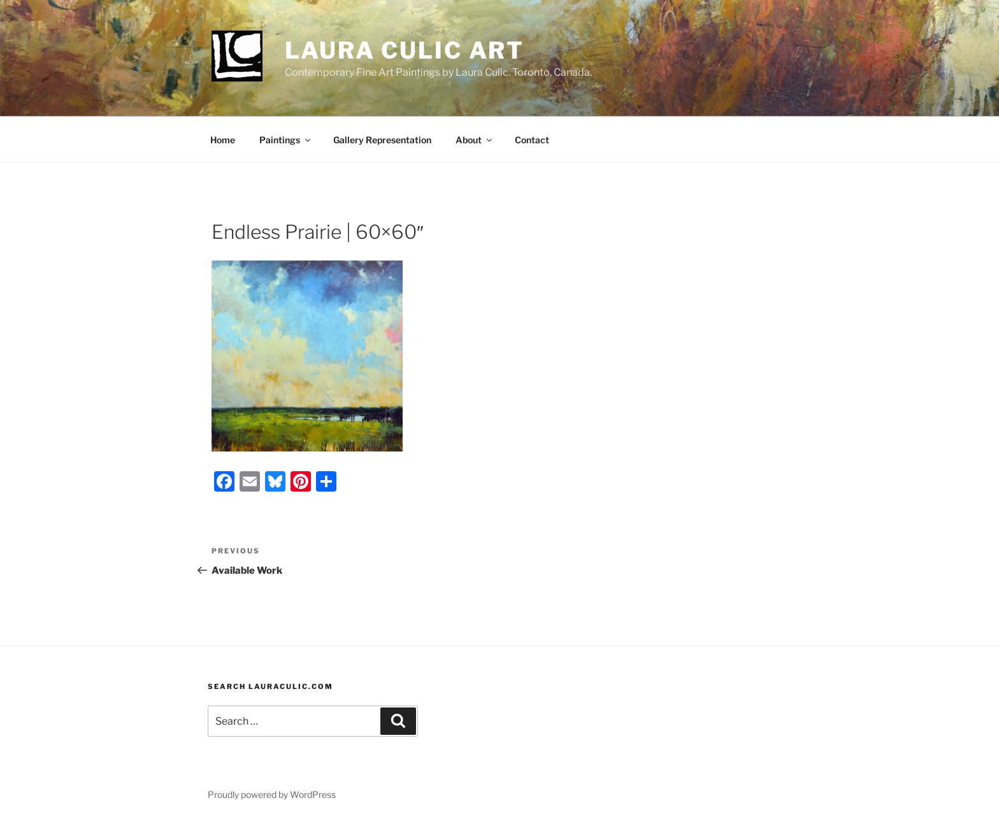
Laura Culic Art (404, 50)
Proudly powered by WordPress (272, 794)
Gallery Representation (382, 139)
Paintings (285, 139)
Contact (532, 139)
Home (222, 139)
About (475, 139)
